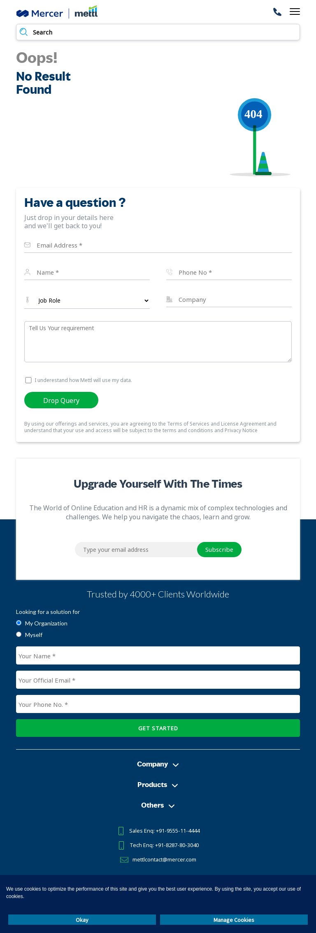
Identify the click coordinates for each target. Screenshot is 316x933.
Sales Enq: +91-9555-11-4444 (164, 830)
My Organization (46, 623)
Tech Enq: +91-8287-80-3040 (164, 845)
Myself (33, 634)
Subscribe (219, 549)
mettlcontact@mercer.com (164, 859)
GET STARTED (158, 728)
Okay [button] (82, 920)
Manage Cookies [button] (234, 920)
